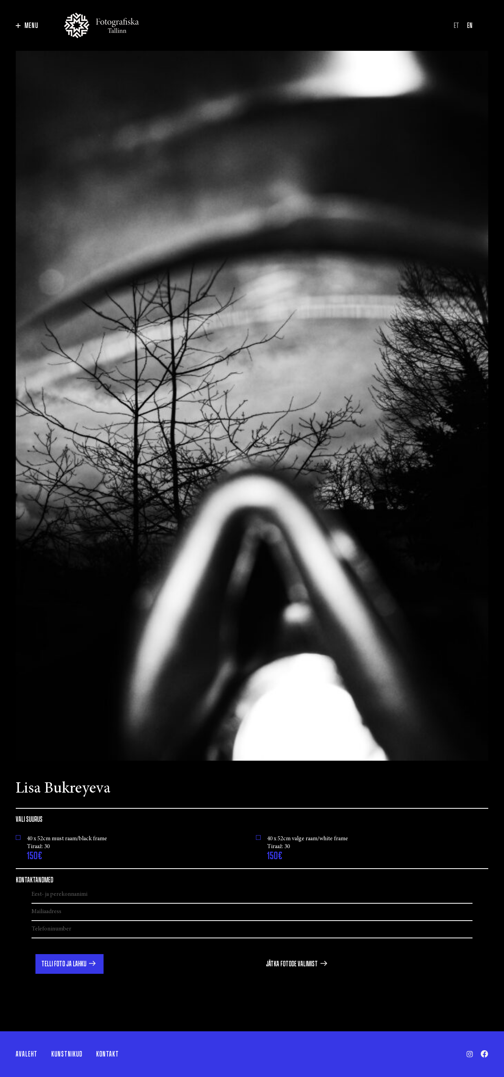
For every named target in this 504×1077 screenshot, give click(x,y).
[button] (69, 964)
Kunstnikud (66, 1054)
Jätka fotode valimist (292, 964)
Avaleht (26, 1054)
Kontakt (107, 1054)
